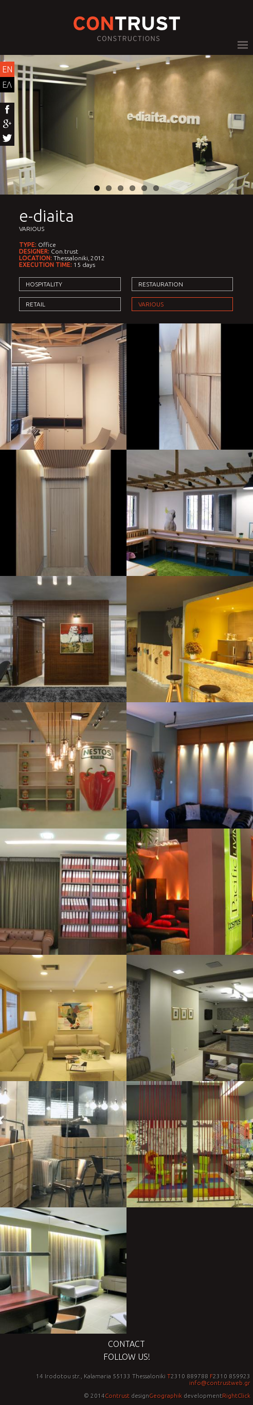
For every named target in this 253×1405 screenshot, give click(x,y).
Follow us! (126, 1356)
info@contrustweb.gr (219, 1382)
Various (31, 228)
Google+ (7, 124)
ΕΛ (7, 84)
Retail (35, 304)
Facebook (7, 110)
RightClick (236, 1395)
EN (7, 69)
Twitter (7, 138)
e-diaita (46, 215)
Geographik (165, 1395)
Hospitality (44, 284)
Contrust (117, 1395)
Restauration (160, 284)
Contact (126, 1344)
